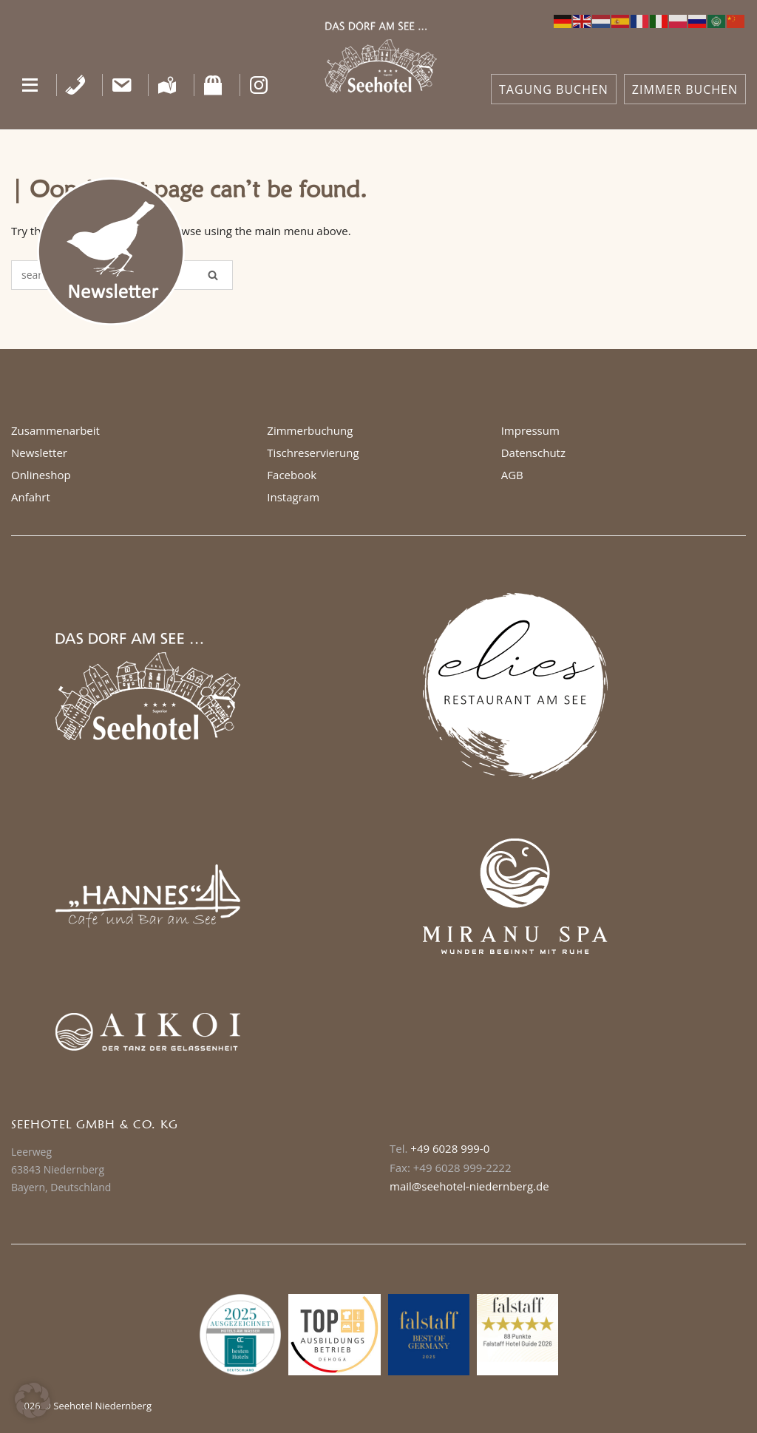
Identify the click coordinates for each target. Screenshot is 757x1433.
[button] (30, 85)
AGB (512, 474)
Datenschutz (533, 452)
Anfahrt (30, 496)
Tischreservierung (313, 452)
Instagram (293, 496)
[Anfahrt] (167, 85)
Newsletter (39, 452)
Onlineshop (41, 474)
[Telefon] (76, 85)
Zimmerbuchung (310, 430)
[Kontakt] (121, 85)
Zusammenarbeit (55, 430)
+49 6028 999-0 (449, 1148)
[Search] (213, 275)
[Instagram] (259, 85)
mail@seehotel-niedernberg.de (469, 1186)
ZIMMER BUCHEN (685, 89)
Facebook (291, 474)
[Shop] (213, 85)
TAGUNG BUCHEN (553, 89)
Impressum (530, 430)
